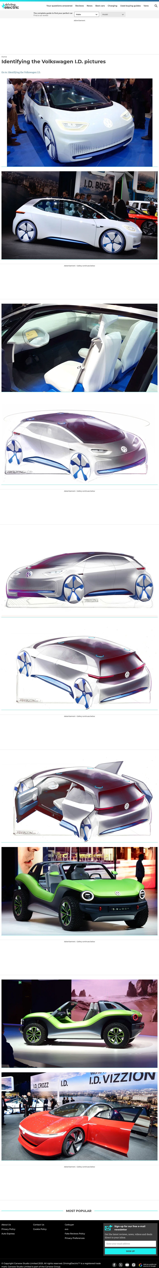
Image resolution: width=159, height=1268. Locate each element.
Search (156, 5)
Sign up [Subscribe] (130, 1251)
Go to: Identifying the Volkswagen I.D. (20, 72)
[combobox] (75, 14)
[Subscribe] (130, 1244)
